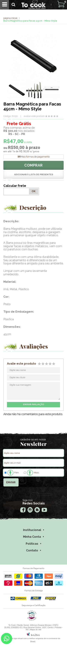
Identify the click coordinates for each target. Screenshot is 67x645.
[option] (17, 90)
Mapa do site (35, 629)
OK (34, 191)
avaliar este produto (34, 116)
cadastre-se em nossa (33, 439)
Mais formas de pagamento (35, 156)
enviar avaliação (33, 404)
